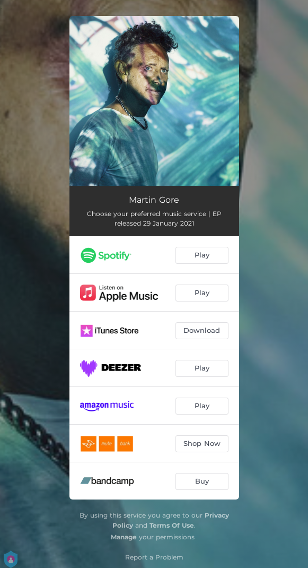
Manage (124, 537)
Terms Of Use (171, 525)
